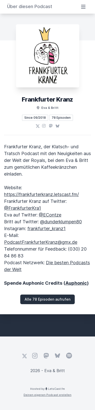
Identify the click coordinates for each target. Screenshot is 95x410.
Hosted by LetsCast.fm (47, 389)
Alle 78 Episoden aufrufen (47, 299)
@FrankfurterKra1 (22, 208)
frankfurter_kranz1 (46, 228)
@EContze (50, 215)
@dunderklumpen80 (61, 221)
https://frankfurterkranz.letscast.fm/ (41, 194)
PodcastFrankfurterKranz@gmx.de (40, 242)
